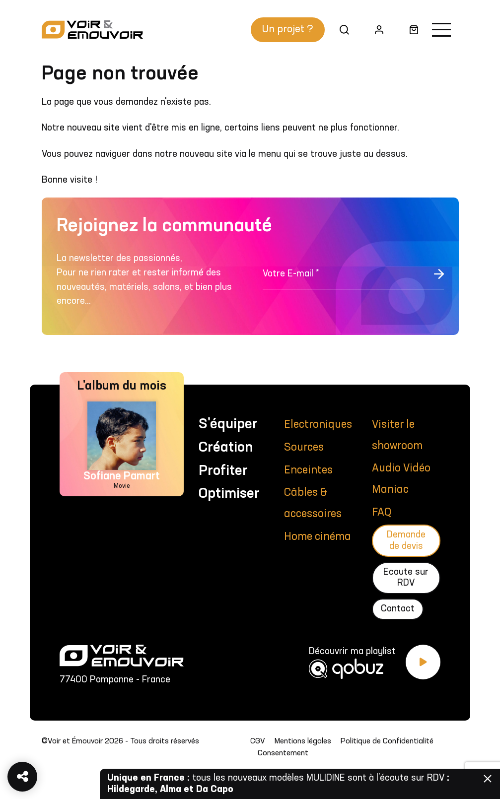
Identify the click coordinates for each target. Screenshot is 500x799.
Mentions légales (303, 741)
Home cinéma (317, 537)
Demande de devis (406, 540)
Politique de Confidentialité (387, 741)
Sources (304, 447)
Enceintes (308, 470)
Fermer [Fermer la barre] (487, 778)
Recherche (341, 29)
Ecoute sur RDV (406, 577)
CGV (257, 741)
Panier (410, 29)
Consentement (283, 753)
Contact (398, 609)
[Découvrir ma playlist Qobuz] (374, 668)
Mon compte (375, 29)
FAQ (381, 512)
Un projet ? (287, 29)
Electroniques (318, 424)
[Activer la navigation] (441, 30)
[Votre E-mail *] (353, 279)
